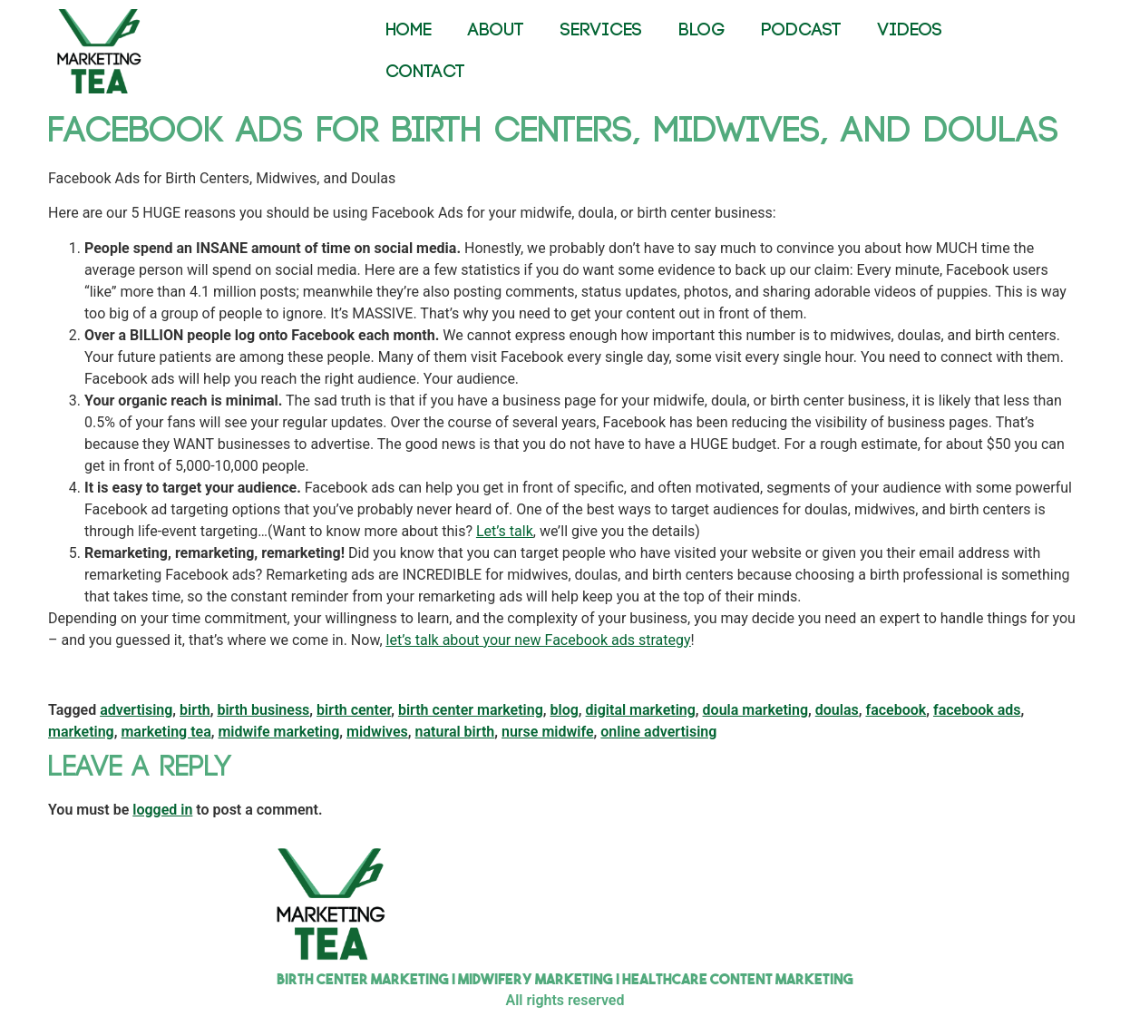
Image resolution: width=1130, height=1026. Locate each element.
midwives (377, 731)
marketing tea (165, 731)
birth (195, 709)
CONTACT (425, 72)
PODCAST (801, 30)
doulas (837, 709)
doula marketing (755, 709)
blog (564, 709)
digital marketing (641, 709)
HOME (408, 30)
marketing (81, 731)
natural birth (455, 731)
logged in (162, 809)
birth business (263, 709)
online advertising (658, 731)
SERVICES (601, 30)
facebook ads (977, 709)
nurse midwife (548, 731)
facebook (895, 709)
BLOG (701, 30)
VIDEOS (910, 30)
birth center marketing (470, 709)
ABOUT (496, 30)
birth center (354, 709)
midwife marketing (278, 731)
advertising (136, 709)
